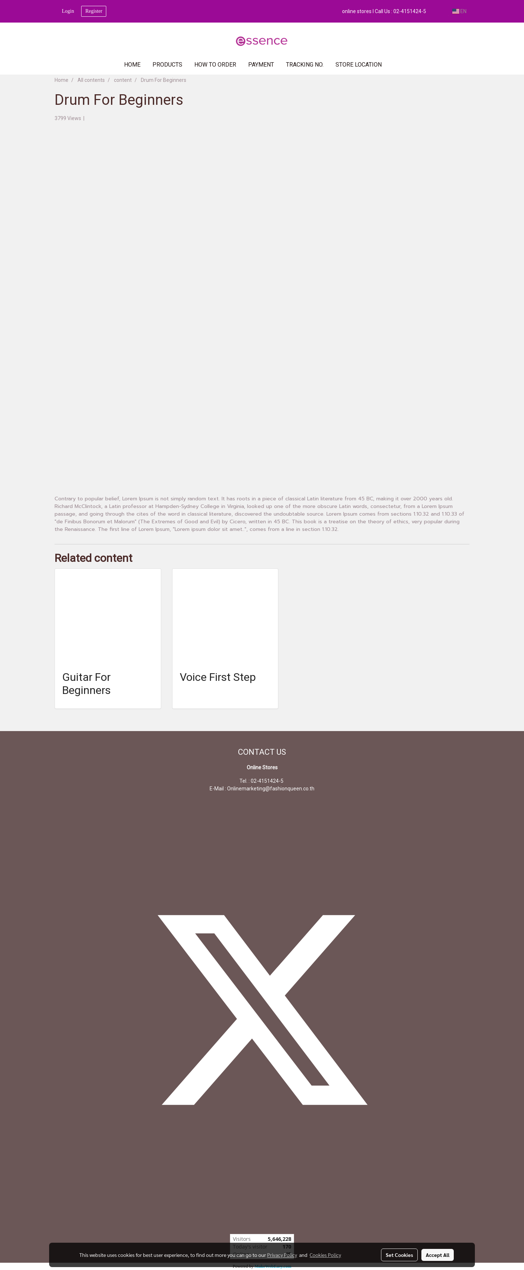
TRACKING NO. (304, 64)
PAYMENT (261, 64)
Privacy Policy (282, 1254)
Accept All (437, 1254)
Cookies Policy (325, 1254)
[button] (398, 65)
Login (68, 11)
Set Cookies (399, 1254)
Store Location (359, 64)
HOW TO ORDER (215, 64)
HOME (132, 64)
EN (459, 11)
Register (93, 11)
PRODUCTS (167, 64)
